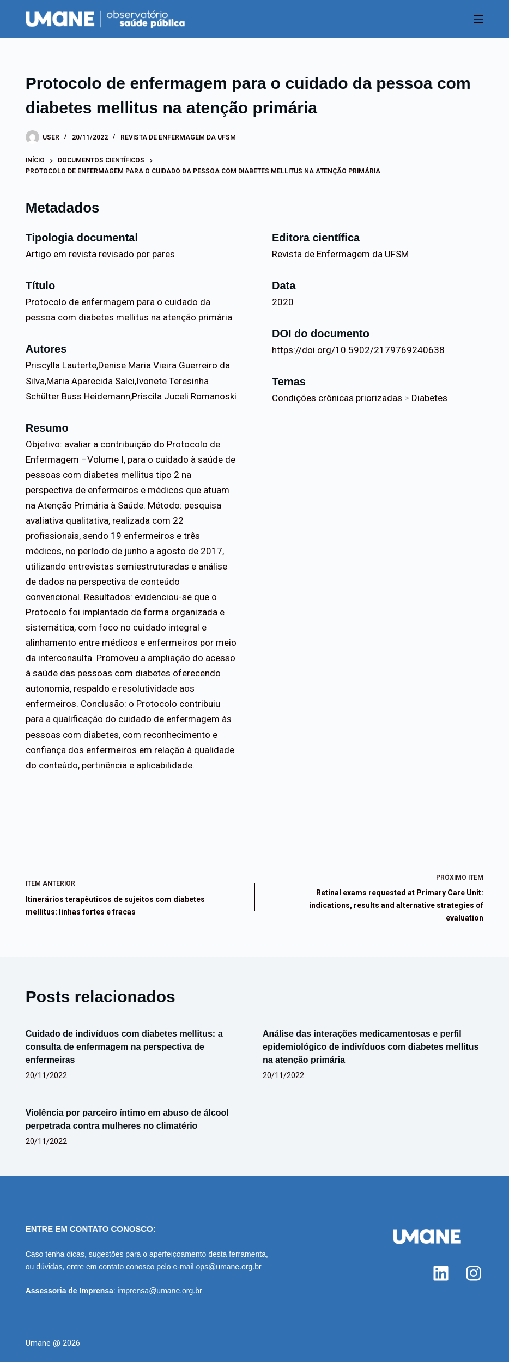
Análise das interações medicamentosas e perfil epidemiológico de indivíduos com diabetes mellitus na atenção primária (371, 1046)
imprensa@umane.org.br (160, 1290)
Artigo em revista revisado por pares (100, 254)
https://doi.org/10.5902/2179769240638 (358, 349)
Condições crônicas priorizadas (337, 397)
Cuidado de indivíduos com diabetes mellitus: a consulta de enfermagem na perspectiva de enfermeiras (124, 1046)
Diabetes (429, 397)
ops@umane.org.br (229, 1266)
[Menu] (478, 19)
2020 (283, 301)
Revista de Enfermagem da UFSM (178, 137)
